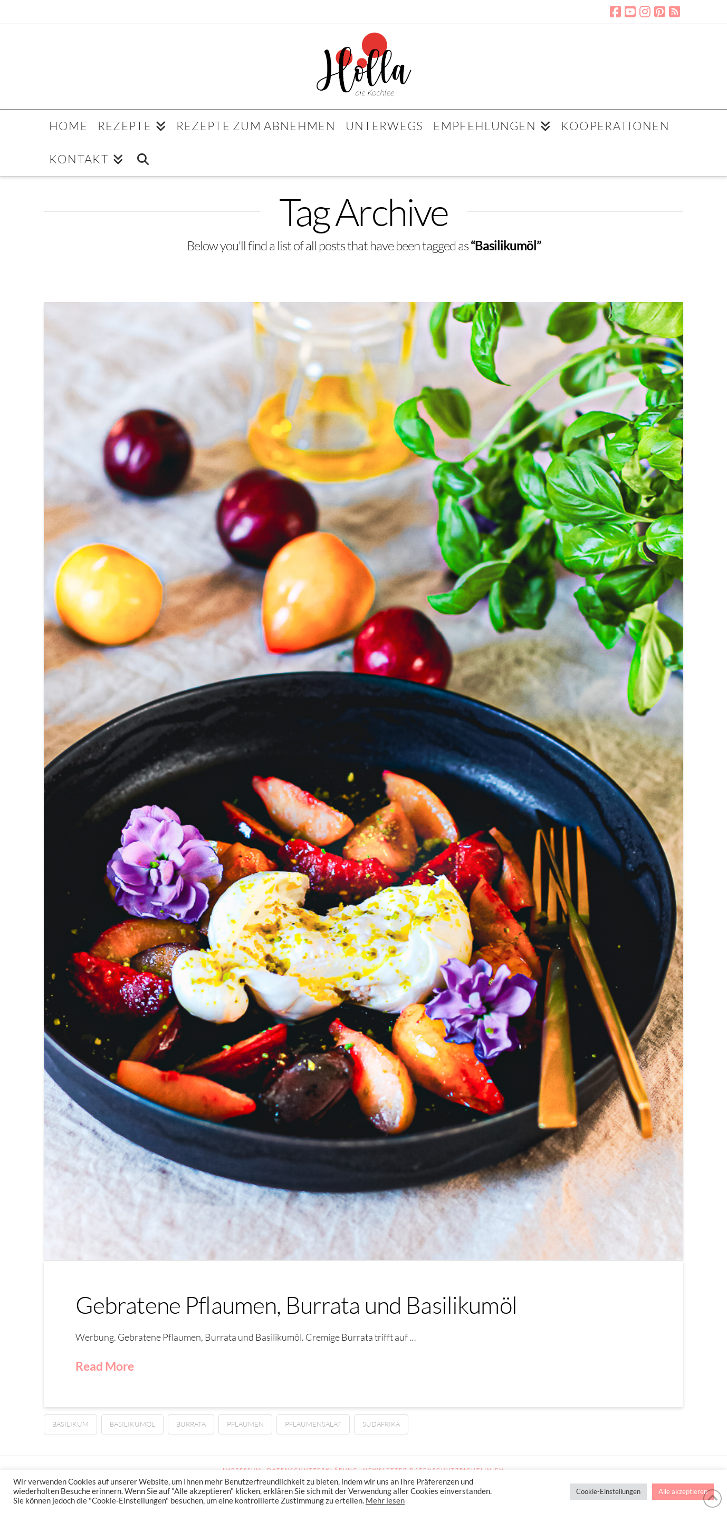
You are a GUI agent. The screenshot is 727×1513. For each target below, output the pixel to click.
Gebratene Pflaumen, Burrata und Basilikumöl (296, 1304)
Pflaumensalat (313, 1424)
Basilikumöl (132, 1424)
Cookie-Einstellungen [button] (608, 1491)
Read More (104, 1366)
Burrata (191, 1424)
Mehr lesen (385, 1500)
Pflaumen (245, 1424)
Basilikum (70, 1424)
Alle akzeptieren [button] (682, 1491)
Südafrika (381, 1424)
